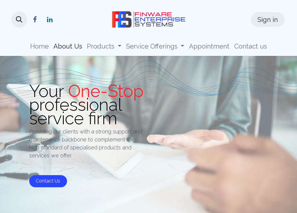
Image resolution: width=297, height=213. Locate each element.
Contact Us (48, 181)
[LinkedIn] (49, 19)
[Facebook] (34, 19)
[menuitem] (39, 46)
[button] (19, 20)
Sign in (267, 19)
